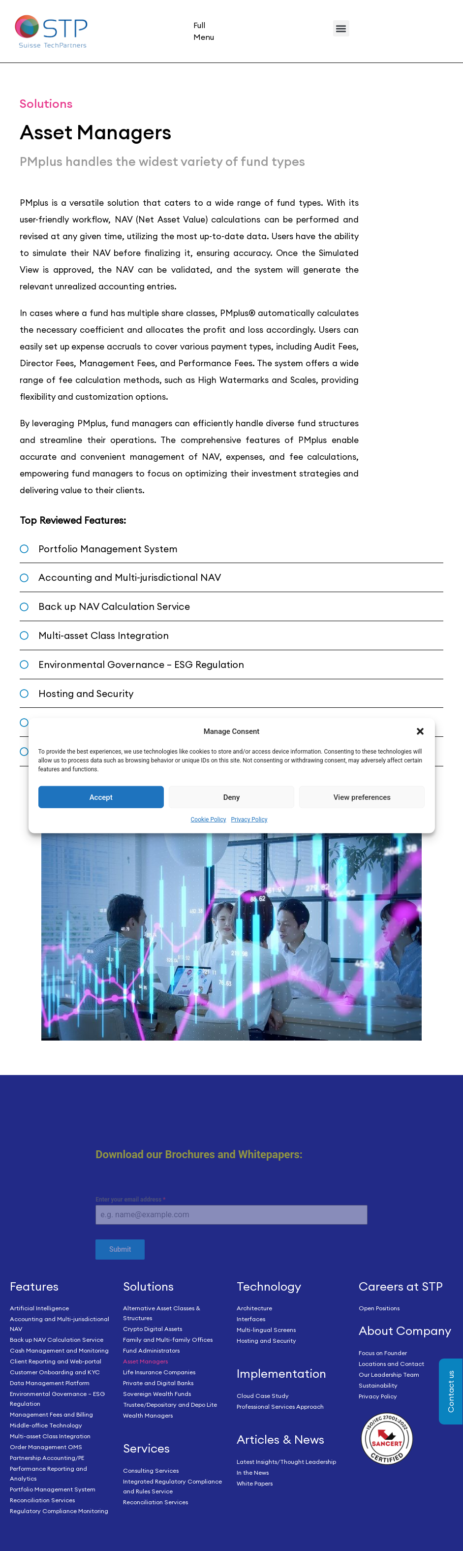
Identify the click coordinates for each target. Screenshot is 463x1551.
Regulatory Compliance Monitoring (59, 1511)
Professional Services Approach (280, 1406)
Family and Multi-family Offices (168, 1339)
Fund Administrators (151, 1350)
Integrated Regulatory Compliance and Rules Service (172, 1486)
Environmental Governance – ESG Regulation (57, 1398)
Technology (269, 1286)
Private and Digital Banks (158, 1383)
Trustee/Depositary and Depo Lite (170, 1404)
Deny (231, 797)
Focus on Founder (383, 1353)
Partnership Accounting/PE (47, 1457)
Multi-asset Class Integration (50, 1436)
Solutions (148, 1286)
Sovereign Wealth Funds (157, 1393)
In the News (253, 1472)
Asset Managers (145, 1361)
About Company (405, 1330)
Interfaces (251, 1319)
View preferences (362, 797)
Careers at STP (401, 1286)
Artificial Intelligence (39, 1308)
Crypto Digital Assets (152, 1328)
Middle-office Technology (46, 1425)
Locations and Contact (391, 1363)
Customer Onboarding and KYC (55, 1372)
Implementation (281, 1373)
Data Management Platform (50, 1383)
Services (146, 1448)
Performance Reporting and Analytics (48, 1473)
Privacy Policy (249, 819)
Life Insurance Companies (159, 1372)
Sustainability (378, 1385)
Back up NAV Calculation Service (56, 1339)
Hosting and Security (266, 1340)
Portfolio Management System (52, 1489)
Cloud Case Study (263, 1395)
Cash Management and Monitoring (59, 1350)
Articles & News (280, 1439)
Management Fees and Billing (51, 1414)
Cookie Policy (208, 819)
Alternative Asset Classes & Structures (161, 1313)
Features (34, 1286)
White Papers (255, 1483)
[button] (420, 731)
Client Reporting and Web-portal (55, 1361)
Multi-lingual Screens (266, 1329)
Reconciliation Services (42, 1500)
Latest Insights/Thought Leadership (286, 1461)
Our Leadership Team (389, 1374)
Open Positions (379, 1308)
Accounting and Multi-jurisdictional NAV (59, 1323)
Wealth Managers (148, 1415)
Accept (101, 797)
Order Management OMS (46, 1447)
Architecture (254, 1308)
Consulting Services (151, 1470)
